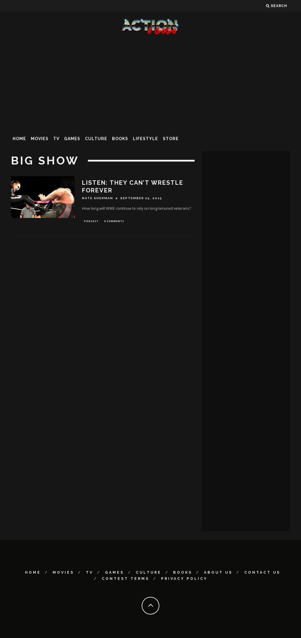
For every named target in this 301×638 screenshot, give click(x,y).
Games (72, 138)
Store (171, 138)
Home (19, 138)
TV (56, 138)
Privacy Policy (184, 579)
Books (120, 138)
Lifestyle (145, 138)
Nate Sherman (97, 198)
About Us (218, 572)
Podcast (91, 221)
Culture (96, 138)
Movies (40, 138)
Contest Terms (125, 579)
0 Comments (114, 221)
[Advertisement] (150, 83)
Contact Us (262, 572)
